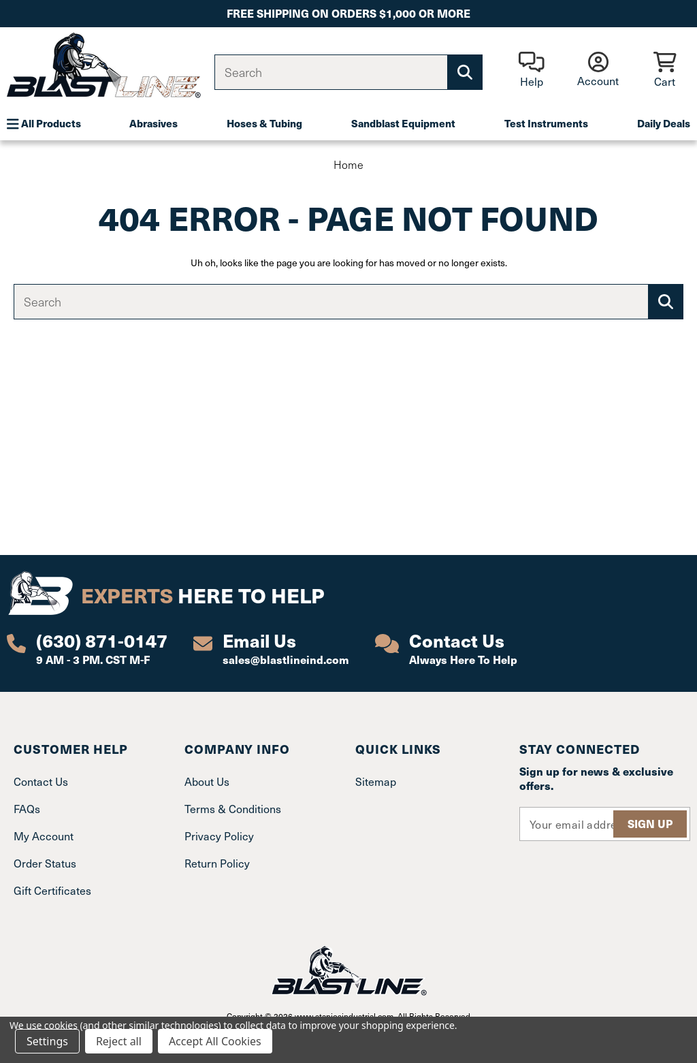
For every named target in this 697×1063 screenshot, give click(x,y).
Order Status (45, 863)
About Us (206, 781)
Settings (47, 1041)
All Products (44, 123)
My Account (44, 835)
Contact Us (41, 781)
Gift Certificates (52, 890)
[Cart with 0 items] (664, 70)
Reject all (119, 1041)
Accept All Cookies (215, 1041)
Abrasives (153, 123)
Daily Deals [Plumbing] (663, 123)
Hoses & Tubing (264, 123)
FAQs (27, 808)
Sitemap (375, 781)
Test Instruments (546, 123)
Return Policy (217, 863)
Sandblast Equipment (403, 123)
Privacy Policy (219, 835)
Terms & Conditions (232, 808)
